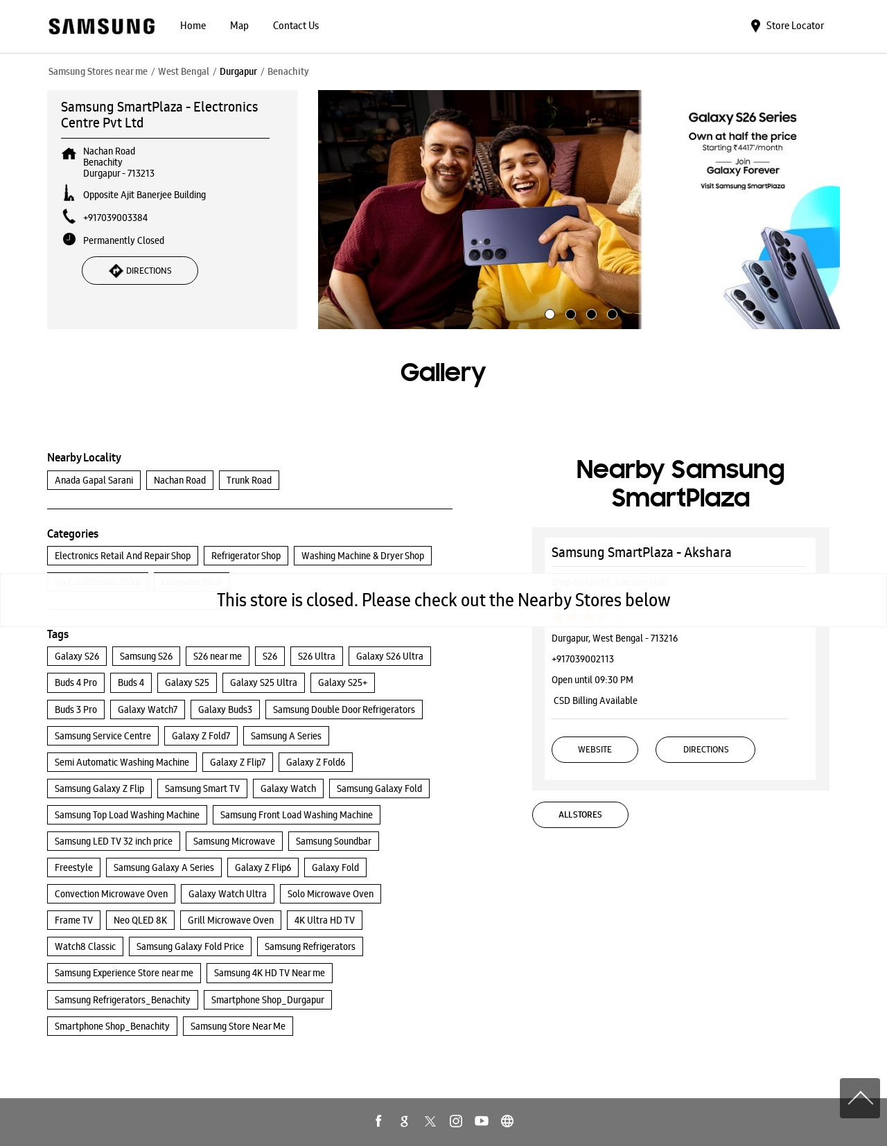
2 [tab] (568, 312)
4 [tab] (610, 312)
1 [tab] (548, 312)
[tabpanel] (579, 210)
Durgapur (238, 71)
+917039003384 (115, 217)
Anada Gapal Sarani (94, 480)
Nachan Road (180, 480)
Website (595, 749)
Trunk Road (249, 480)
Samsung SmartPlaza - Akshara (642, 552)
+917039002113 (583, 659)
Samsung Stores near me (98, 71)
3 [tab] (589, 312)
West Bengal (183, 71)
